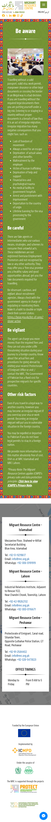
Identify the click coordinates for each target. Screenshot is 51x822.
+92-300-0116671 (26, 609)
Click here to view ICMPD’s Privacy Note (22, 483)
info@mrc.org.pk (20, 559)
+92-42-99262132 (18, 601)
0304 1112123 (18, 12)
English (41, 12)
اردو (47, 12)
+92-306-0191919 (26, 563)
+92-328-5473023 (26, 660)
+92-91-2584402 (18, 652)
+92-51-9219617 (17, 555)
